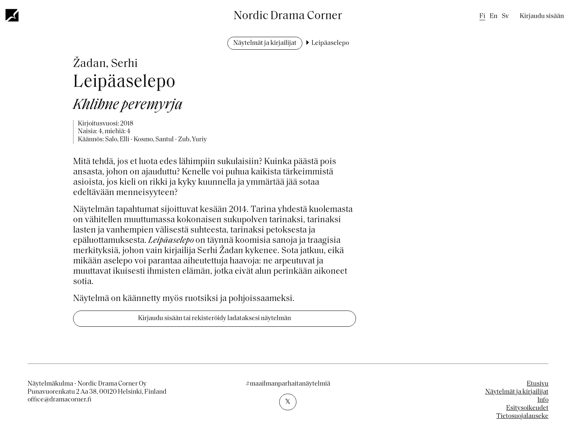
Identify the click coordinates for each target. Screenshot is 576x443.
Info (542, 400)
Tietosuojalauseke (522, 416)
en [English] (493, 16)
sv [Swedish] (505, 16)
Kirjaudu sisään (542, 16)
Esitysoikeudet (527, 408)
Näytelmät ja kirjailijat (264, 43)
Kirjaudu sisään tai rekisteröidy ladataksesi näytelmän (214, 318)
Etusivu (537, 383)
